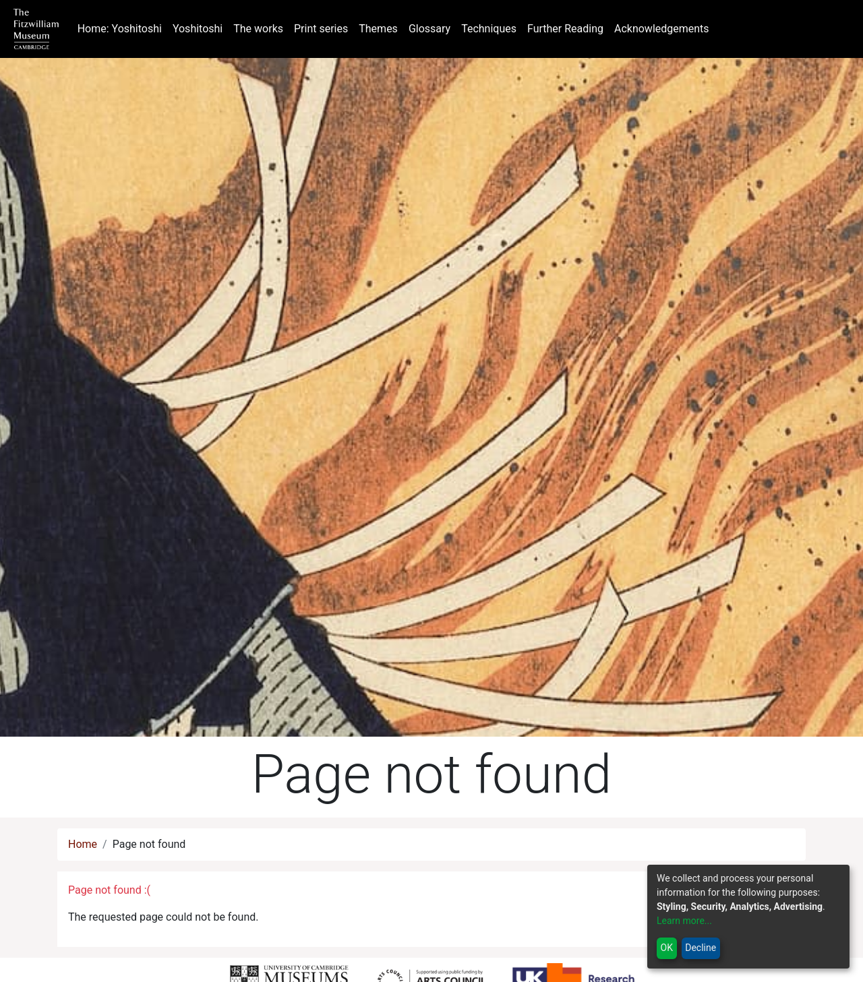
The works (258, 28)
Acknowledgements (661, 28)
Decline (700, 947)
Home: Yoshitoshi (122, 27)
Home (82, 844)
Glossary (429, 28)
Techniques (488, 28)
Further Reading (565, 28)
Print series (321, 28)
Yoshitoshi (197, 28)
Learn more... (684, 920)
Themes (378, 28)
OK (667, 947)
